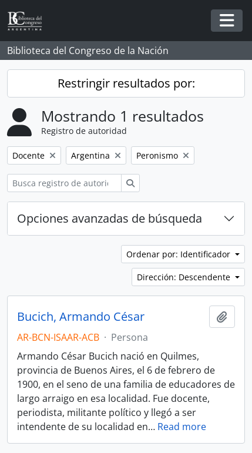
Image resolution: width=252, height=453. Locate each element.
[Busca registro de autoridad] (64, 183)
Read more (181, 426)
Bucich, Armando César (81, 317)
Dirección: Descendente (185, 277)
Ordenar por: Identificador (179, 254)
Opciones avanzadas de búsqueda (109, 218)
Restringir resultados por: (126, 83)
